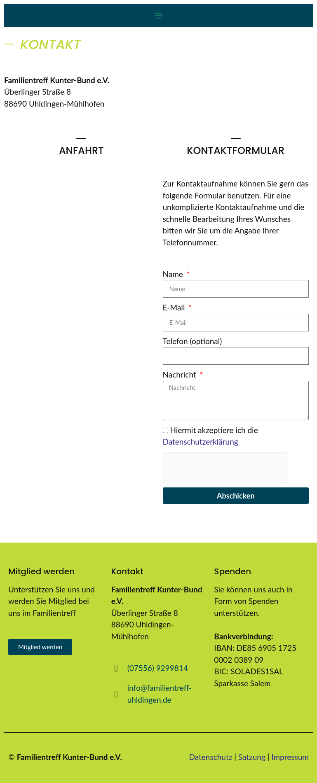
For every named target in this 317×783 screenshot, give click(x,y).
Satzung (251, 757)
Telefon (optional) (192, 341)
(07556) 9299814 (157, 668)
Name (174, 274)
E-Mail (175, 307)
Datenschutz (210, 757)
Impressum (290, 757)
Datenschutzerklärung (200, 441)
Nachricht (180, 374)
